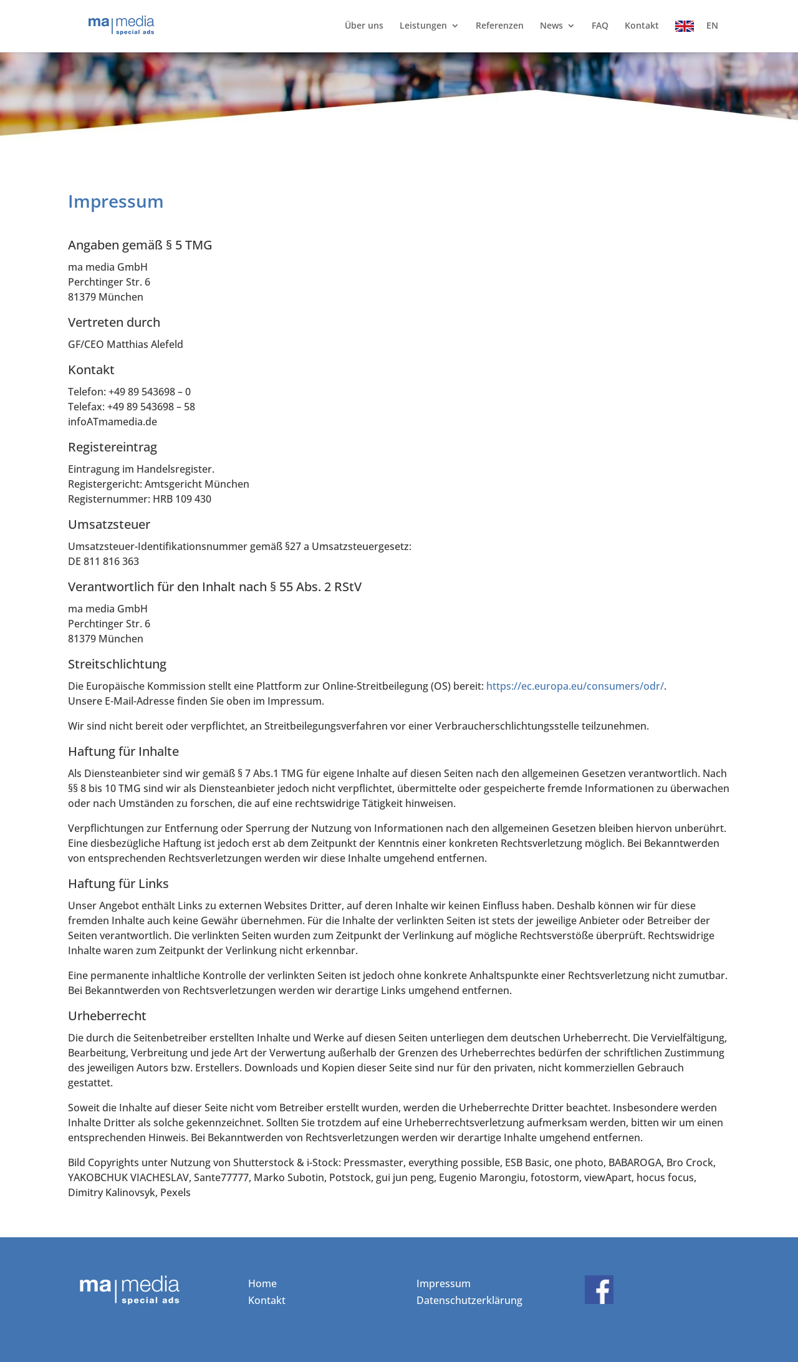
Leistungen (423, 26)
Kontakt (642, 26)
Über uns (364, 26)
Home (262, 1283)
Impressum (443, 1283)
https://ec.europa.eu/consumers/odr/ (575, 686)
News (551, 26)
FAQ (600, 26)
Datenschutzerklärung (469, 1300)
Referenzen (500, 26)
